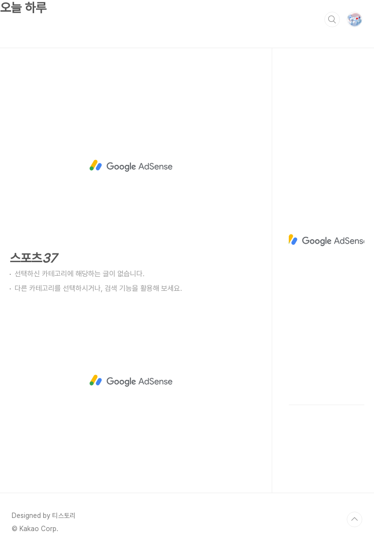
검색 (332, 19)
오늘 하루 (23, 7)
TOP (354, 519)
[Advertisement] (131, 166)
